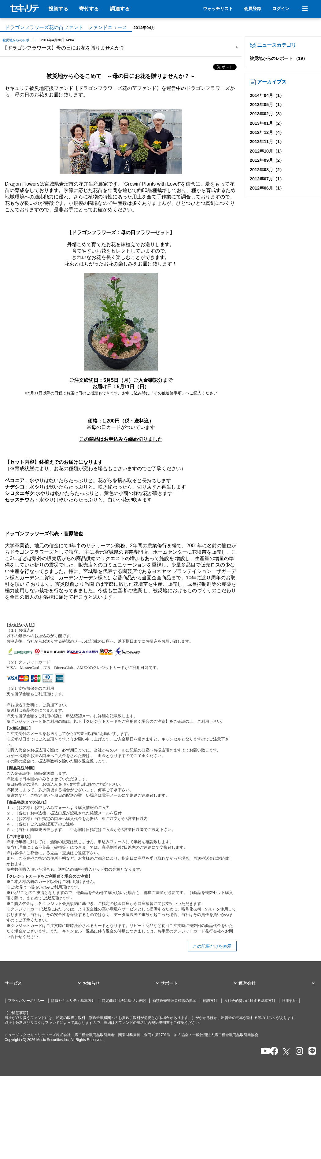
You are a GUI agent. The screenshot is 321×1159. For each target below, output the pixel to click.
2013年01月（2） (267, 123)
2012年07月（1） (267, 178)
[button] (44, 983)
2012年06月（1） (267, 188)
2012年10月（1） (267, 151)
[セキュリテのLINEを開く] (310, 1051)
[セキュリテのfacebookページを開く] (272, 1051)
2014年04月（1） (267, 95)
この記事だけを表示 (212, 946)
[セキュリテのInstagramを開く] (298, 1051)
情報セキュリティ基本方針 (73, 1000)
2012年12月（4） (267, 132)
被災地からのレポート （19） (278, 58)
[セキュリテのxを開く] (287, 1051)
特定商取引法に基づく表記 (124, 1000)
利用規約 (289, 1000)
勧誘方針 (210, 1000)
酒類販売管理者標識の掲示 (174, 1000)
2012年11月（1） (267, 141)
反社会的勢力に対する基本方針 (249, 1000)
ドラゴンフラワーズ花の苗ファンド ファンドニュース (66, 27)
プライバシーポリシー (26, 1000)
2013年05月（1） (267, 104)
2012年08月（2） (267, 169)
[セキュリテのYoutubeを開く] (262, 1051)
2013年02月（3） (267, 113)
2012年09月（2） (267, 160)
